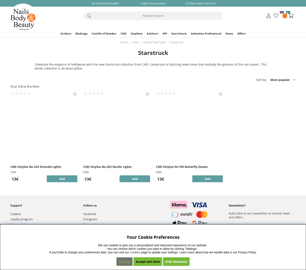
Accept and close (148, 262)
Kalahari (152, 33)
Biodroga (81, 33)
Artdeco (65, 33)
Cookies (15, 214)
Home (124, 42)
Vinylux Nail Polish (154, 42)
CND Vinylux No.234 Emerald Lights (35, 167)
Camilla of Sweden (104, 33)
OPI (165, 33)
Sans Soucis (179, 33)
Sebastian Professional (206, 33)
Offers (241, 33)
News (229, 33)
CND (124, 33)
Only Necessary (176, 262)
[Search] (153, 16)
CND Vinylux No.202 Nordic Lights (107, 167)
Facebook (89, 214)
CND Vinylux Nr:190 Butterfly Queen (182, 167)
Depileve (137, 33)
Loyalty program (21, 219)
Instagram (90, 219)
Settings (124, 262)
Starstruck (177, 42)
